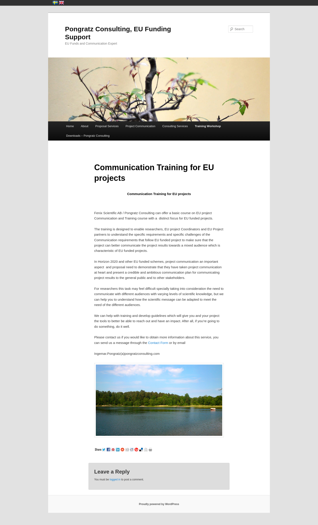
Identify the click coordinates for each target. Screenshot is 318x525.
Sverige (55, 2)
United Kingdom (61, 2)
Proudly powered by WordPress (159, 504)
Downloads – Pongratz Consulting (88, 135)
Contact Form (158, 343)
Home (70, 126)
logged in (115, 479)
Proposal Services (107, 126)
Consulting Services (175, 126)
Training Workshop (208, 126)
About (84, 126)
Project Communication (140, 126)
